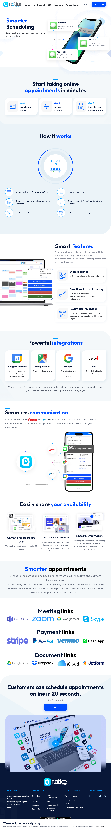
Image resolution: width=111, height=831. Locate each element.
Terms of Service (70, 796)
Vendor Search (72, 5)
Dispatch (41, 5)
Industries (35, 805)
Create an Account (51, 809)
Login (85, 4)
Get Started (99, 4)
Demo (55, 707)
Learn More (99, 826)
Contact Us (36, 809)
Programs (58, 5)
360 (49, 5)
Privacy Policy (69, 800)
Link (63, 28)
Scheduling (30, 5)
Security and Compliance (73, 808)
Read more (11, 807)
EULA (66, 804)
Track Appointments (52, 796)
